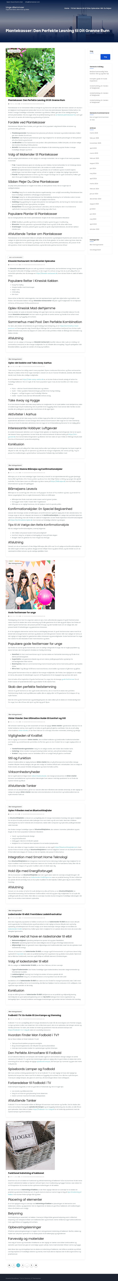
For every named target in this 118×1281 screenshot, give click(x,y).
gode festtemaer (68, 679)
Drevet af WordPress (12, 1278)
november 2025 (95, 143)
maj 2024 (93, 173)
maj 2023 (93, 219)
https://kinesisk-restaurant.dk (46, 273)
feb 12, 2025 (14, 104)
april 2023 (93, 224)
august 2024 (94, 163)
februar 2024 (94, 189)
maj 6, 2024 (14, 814)
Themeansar (37, 1278)
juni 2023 (93, 214)
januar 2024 (94, 194)
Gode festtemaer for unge (22, 612)
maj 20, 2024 (14, 722)
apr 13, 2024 (14, 1019)
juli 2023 (92, 209)
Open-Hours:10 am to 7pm (14, 2)
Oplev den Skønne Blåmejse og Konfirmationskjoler (35, 469)
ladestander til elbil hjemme (41, 877)
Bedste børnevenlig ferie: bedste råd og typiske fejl (99, 73)
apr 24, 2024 (14, 918)
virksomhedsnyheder (39, 776)
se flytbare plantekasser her (66, 115)
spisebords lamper (43, 1061)
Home (66, 8)
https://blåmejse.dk (58, 481)
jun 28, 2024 (14, 366)
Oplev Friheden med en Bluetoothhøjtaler (30, 810)
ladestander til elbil (15, 929)
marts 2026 (94, 133)
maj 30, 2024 (14, 473)
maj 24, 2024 (14, 616)
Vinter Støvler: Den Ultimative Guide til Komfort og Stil (37, 718)
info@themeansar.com (32, 2)
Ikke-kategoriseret (16, 257)
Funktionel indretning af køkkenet (26, 1173)
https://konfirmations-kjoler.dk (21, 520)
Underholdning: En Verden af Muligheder (99, 87)
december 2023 (95, 199)
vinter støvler (23, 730)
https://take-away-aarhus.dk (32, 379)
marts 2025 (94, 153)
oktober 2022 (94, 229)
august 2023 (94, 204)
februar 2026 (94, 138)
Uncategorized (14, 51)
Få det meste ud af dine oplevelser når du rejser (91, 8)
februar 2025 (94, 158)
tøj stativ (20, 954)
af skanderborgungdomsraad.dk (31, 104)
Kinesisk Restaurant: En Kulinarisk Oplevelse (31, 261)
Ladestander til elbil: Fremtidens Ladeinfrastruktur (35, 914)
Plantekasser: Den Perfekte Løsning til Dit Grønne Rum (36, 100)
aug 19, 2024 (14, 265)
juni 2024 (93, 168)
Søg (91, 51)
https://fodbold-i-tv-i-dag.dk (18, 1030)
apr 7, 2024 (14, 1177)
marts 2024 (94, 184)
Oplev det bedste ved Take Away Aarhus (30, 362)
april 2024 (93, 178)
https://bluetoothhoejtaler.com (66, 847)
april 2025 (93, 148)
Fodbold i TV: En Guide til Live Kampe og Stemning (34, 1015)
